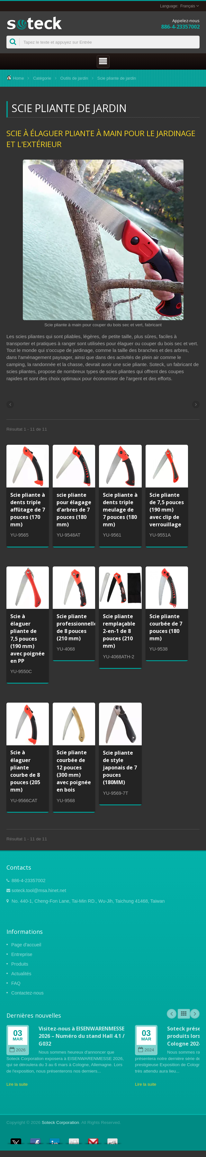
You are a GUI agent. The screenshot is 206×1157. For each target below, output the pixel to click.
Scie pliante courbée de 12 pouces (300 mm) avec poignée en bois (74, 771)
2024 (146, 1049)
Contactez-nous (27, 992)
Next (195, 1014)
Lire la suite (17, 1084)
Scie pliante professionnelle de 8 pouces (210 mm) (77, 627)
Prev (171, 1014)
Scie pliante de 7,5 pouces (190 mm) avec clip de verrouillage (166, 509)
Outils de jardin (74, 78)
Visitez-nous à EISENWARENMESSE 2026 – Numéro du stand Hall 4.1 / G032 (82, 1036)
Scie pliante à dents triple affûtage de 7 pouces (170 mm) (27, 509)
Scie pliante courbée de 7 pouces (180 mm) (165, 627)
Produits (19, 964)
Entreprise (21, 954)
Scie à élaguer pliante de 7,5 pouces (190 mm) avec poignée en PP (27, 638)
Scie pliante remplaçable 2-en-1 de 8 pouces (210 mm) (119, 631)
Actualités (21, 973)
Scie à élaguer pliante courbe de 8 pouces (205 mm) (25, 771)
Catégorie (42, 78)
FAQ (16, 983)
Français (187, 6)
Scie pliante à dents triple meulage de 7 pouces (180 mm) (120, 509)
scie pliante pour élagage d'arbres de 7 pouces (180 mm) (74, 509)
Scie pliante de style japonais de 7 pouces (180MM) (120, 767)
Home (18, 78)
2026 (17, 1049)
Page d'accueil (26, 944)
